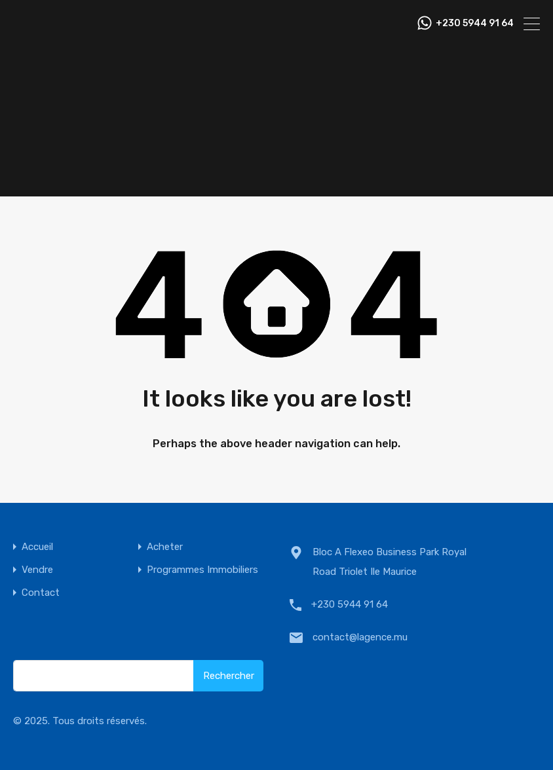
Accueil (37, 547)
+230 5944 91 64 (475, 23)
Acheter (165, 547)
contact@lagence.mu (360, 637)
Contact (41, 593)
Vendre (37, 570)
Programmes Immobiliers (202, 570)
